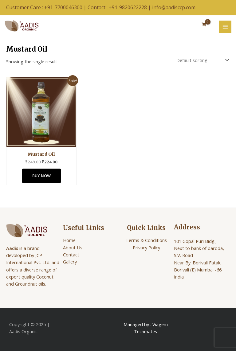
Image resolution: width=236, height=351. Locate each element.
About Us (72, 247)
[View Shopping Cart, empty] (204, 25)
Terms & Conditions (146, 240)
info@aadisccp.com (173, 7)
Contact (71, 255)
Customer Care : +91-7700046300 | (47, 7)
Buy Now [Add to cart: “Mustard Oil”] (41, 175)
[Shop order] (202, 60)
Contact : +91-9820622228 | (120, 7)
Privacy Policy (146, 247)
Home (69, 240)
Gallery (70, 262)
